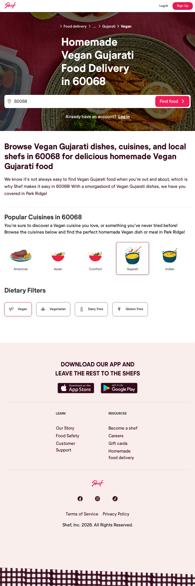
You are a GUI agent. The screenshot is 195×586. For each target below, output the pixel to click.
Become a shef (122, 428)
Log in (124, 116)
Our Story (65, 428)
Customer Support (65, 447)
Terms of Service (82, 514)
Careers (116, 436)
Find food (172, 101)
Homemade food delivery (121, 454)
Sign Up (182, 6)
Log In (163, 6)
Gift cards (118, 443)
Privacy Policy (116, 514)
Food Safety (67, 436)
